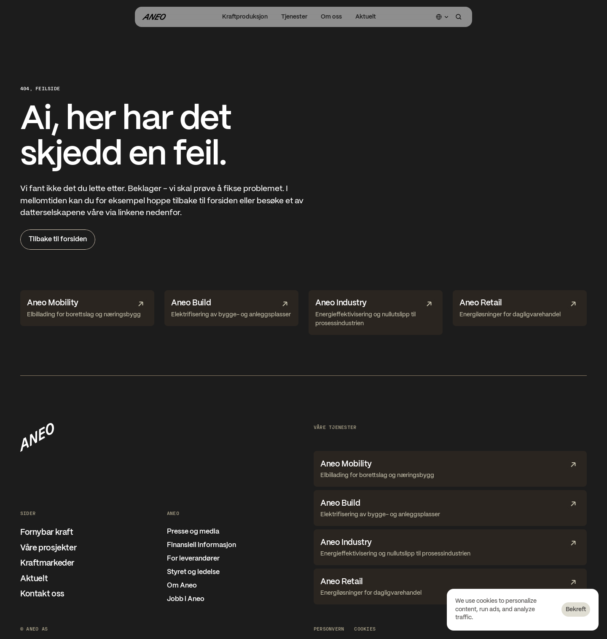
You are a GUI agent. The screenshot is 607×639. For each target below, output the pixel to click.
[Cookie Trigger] (365, 628)
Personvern (329, 628)
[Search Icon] (458, 17)
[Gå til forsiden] (154, 16)
